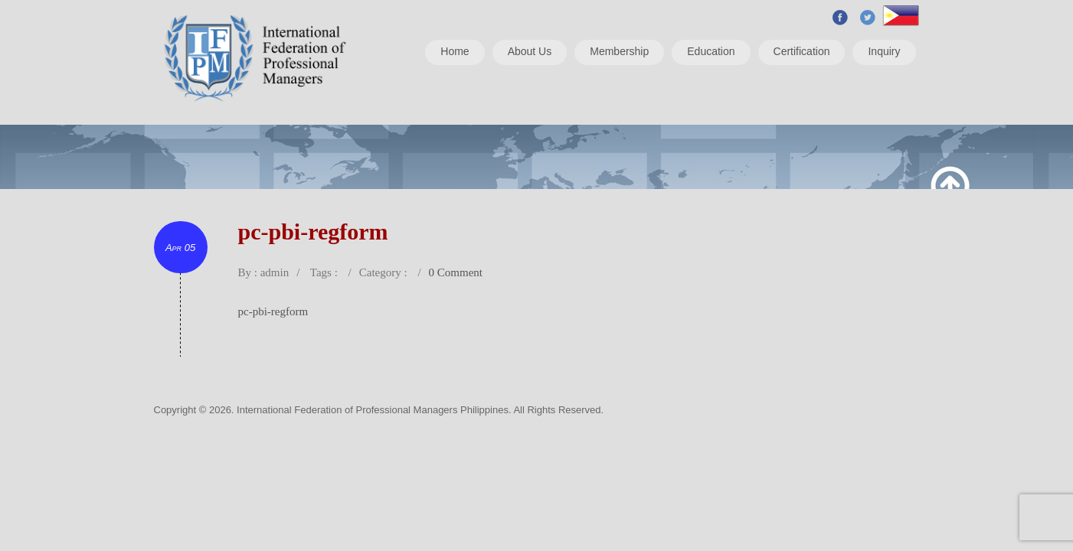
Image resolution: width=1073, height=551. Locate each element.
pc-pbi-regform (273, 311)
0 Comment (456, 272)
